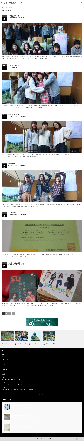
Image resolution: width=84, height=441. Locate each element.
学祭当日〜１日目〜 (14, 114)
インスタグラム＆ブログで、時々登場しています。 (13, 384)
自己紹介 (4, 364)
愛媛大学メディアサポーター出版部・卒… (21, 426)
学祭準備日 (11, 163)
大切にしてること (6, 359)
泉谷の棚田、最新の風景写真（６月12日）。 (12, 379)
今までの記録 (5, 367)
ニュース (4, 361)
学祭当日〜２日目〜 (14, 65)
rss (77, 439)
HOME (3, 354)
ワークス (4, 356)
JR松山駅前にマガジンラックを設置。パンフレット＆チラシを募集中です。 (19, 389)
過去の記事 (42, 394)
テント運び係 (12, 213)
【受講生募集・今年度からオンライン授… (21, 415)
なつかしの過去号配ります (16, 263)
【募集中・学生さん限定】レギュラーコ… (21, 405)
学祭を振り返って (13, 16)
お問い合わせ (5, 369)
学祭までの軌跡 (13, 17)
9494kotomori (23, 17)
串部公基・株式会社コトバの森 (40, 438)
